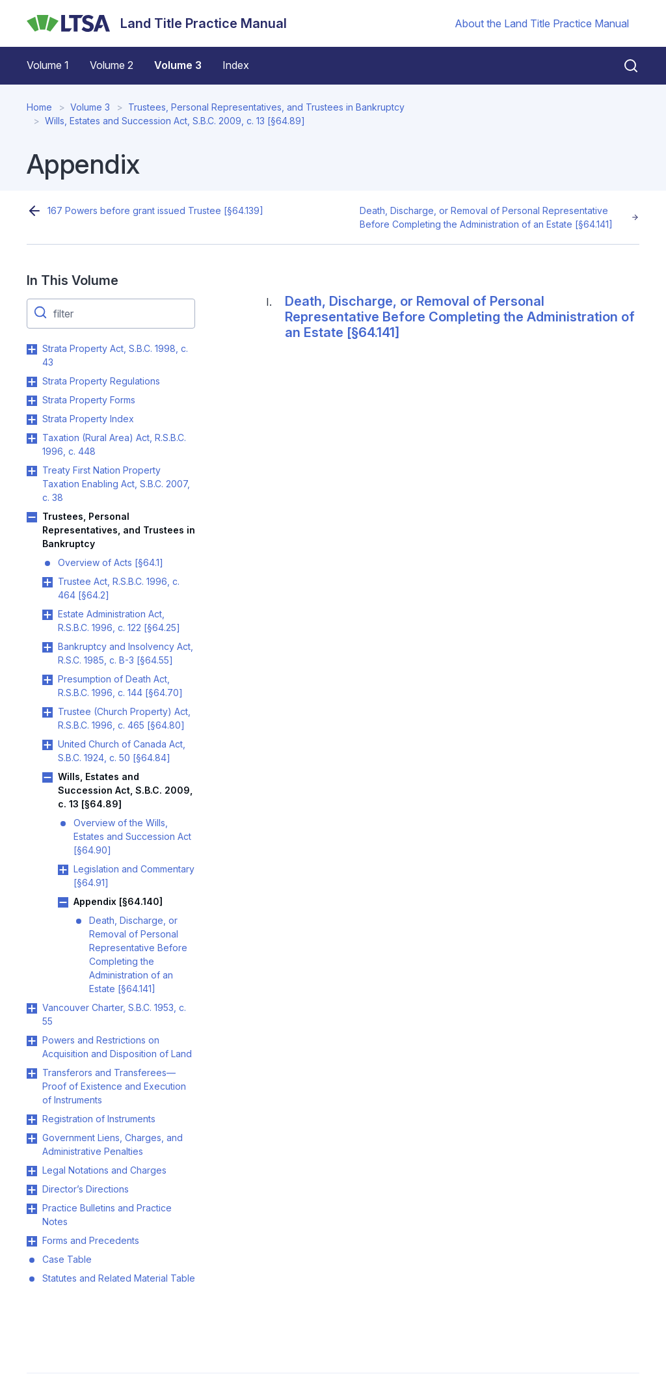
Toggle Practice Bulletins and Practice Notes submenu (32, 1209)
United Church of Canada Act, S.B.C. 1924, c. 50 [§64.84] (121, 750)
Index (235, 65)
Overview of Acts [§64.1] (110, 562)
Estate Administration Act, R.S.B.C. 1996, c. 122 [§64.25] (119, 620)
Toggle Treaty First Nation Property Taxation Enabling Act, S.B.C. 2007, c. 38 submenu (32, 471)
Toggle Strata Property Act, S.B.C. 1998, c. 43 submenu (32, 349)
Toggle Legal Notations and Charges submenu (32, 1171)
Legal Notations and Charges (104, 1170)
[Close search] (623, 65)
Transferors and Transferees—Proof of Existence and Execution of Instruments (114, 1086)
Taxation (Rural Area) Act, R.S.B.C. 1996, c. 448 (114, 444)
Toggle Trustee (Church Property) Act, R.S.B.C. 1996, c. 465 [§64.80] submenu (47, 712)
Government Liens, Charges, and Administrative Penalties (112, 1144)
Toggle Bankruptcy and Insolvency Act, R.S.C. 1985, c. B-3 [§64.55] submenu (47, 647)
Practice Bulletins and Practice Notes (107, 1214)
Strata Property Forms (88, 399)
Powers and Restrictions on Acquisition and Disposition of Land (117, 1046)
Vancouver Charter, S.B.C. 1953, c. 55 (114, 1014)
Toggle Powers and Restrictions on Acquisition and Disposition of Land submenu (32, 1041)
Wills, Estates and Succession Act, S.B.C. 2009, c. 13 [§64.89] (175, 120)
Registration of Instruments (98, 1118)
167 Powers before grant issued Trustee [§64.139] (155, 210)
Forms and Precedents (90, 1240)
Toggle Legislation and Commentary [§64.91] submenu (63, 870)
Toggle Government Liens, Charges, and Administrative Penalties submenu (32, 1138)
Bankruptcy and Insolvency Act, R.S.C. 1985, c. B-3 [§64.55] (125, 653)
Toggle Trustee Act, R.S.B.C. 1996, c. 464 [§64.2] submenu (47, 582)
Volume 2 (111, 65)
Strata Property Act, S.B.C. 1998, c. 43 (115, 355)
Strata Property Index (88, 418)
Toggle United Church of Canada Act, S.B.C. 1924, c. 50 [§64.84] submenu (47, 745)
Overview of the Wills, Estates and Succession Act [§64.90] (132, 836)
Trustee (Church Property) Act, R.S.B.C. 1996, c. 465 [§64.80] (124, 718)
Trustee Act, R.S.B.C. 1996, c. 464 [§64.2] (119, 588)
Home (39, 107)
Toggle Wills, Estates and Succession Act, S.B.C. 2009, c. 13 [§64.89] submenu (47, 777)
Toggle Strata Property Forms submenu (32, 401)
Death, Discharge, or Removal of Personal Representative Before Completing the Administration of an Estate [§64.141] (486, 217)
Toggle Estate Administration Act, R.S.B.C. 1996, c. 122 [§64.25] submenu (47, 615)
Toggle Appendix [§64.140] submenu (63, 902)
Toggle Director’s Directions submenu (32, 1190)
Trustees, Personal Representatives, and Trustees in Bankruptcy (266, 107)
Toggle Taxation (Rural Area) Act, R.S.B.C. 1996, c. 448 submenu (32, 438)
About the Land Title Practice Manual (542, 23)
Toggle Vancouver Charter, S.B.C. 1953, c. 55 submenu (32, 1008)
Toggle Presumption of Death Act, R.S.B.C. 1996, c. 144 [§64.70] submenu (47, 680)
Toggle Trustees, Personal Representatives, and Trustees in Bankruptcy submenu (32, 517)
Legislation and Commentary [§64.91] (133, 875)
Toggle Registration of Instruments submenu (32, 1119)
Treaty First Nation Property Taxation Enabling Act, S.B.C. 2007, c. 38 (116, 484)
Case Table (67, 1259)
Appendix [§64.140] (118, 901)
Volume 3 (178, 65)
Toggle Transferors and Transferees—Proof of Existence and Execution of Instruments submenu (32, 1073)
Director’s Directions (85, 1188)
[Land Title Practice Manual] (157, 23)
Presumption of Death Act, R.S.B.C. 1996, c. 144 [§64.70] (120, 685)
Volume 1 (48, 65)
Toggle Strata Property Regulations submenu (32, 382)
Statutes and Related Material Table (118, 1278)
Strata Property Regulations (101, 380)
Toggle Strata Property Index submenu (32, 419)
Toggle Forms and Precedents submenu (32, 1241)
